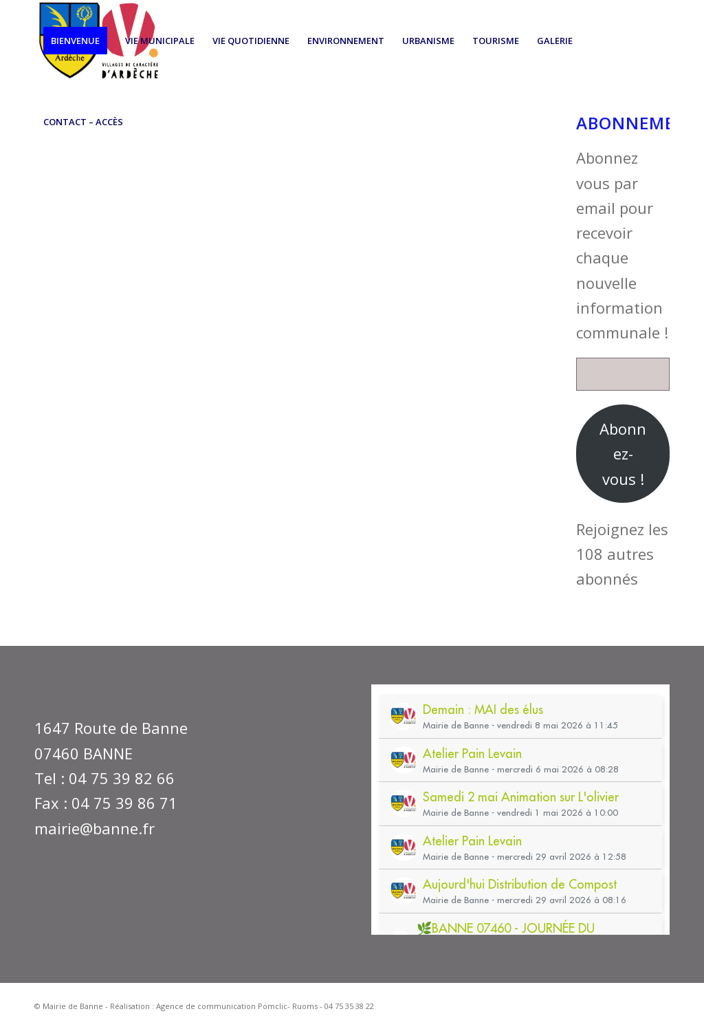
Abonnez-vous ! (623, 453)
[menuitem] (75, 40)
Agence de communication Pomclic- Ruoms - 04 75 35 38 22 (265, 1006)
